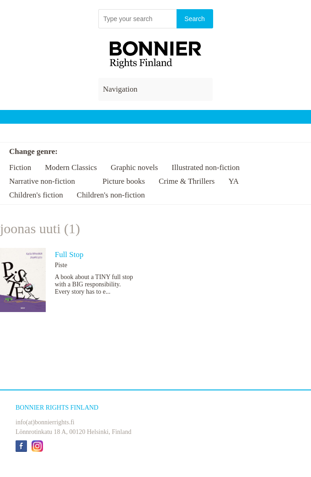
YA (233, 181)
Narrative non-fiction (42, 181)
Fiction (20, 167)
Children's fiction (36, 195)
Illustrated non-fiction (206, 167)
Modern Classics (71, 167)
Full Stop (69, 254)
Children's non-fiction (111, 195)
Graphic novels (134, 167)
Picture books (123, 181)
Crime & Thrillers (186, 181)
